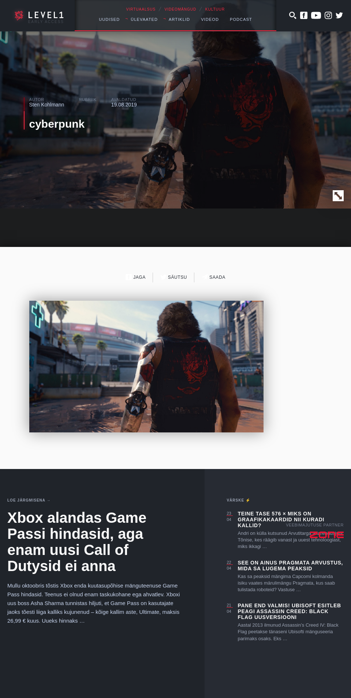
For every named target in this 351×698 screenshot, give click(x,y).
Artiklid (179, 19)
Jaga (136, 277)
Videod (210, 19)
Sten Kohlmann (46, 105)
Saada (213, 277)
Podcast (241, 19)
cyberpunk (57, 124)
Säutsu (173, 277)
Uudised (109, 19)
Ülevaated (144, 19)
